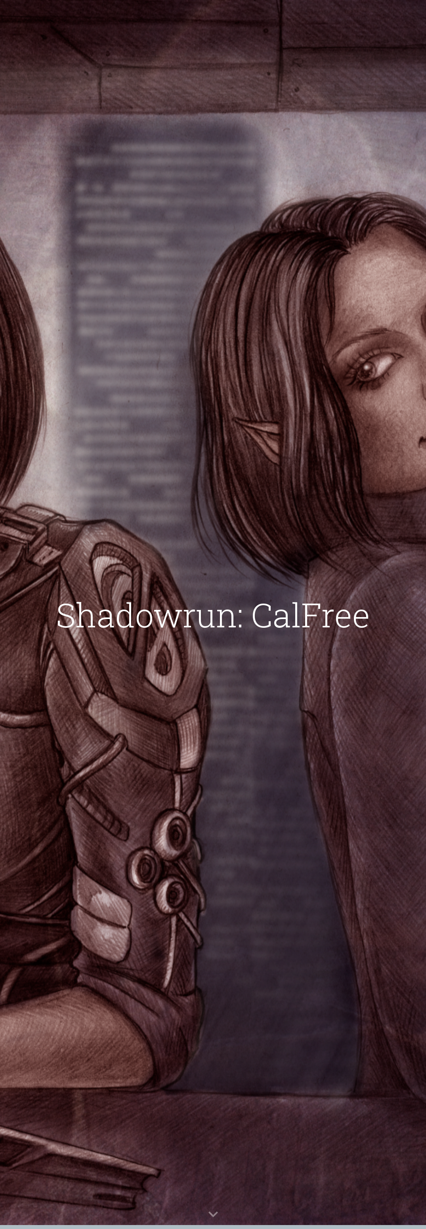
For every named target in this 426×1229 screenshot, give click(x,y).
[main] (213, 614)
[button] (213, 1214)
